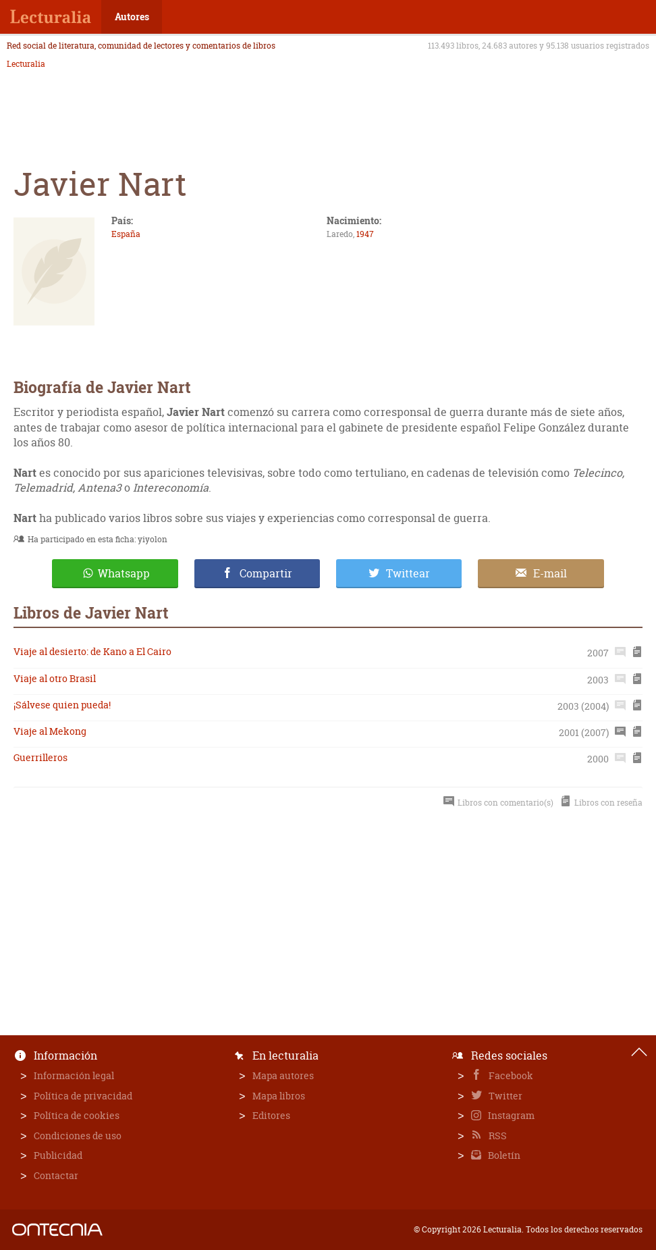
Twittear (408, 573)
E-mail (550, 573)
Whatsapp (124, 573)
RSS (497, 1135)
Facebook (510, 1075)
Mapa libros (278, 1095)
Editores (271, 1115)
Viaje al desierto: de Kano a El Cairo (92, 651)
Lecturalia (26, 64)
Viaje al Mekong (49, 731)
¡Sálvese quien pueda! (62, 704)
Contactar (56, 1175)
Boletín (503, 1155)
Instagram (510, 1115)
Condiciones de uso (77, 1135)
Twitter (504, 1095)
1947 (365, 234)
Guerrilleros (40, 757)
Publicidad (58, 1155)
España (125, 234)
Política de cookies (76, 1115)
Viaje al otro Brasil (54, 678)
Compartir (266, 573)
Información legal (74, 1075)
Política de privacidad (83, 1095)
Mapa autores (283, 1075)
